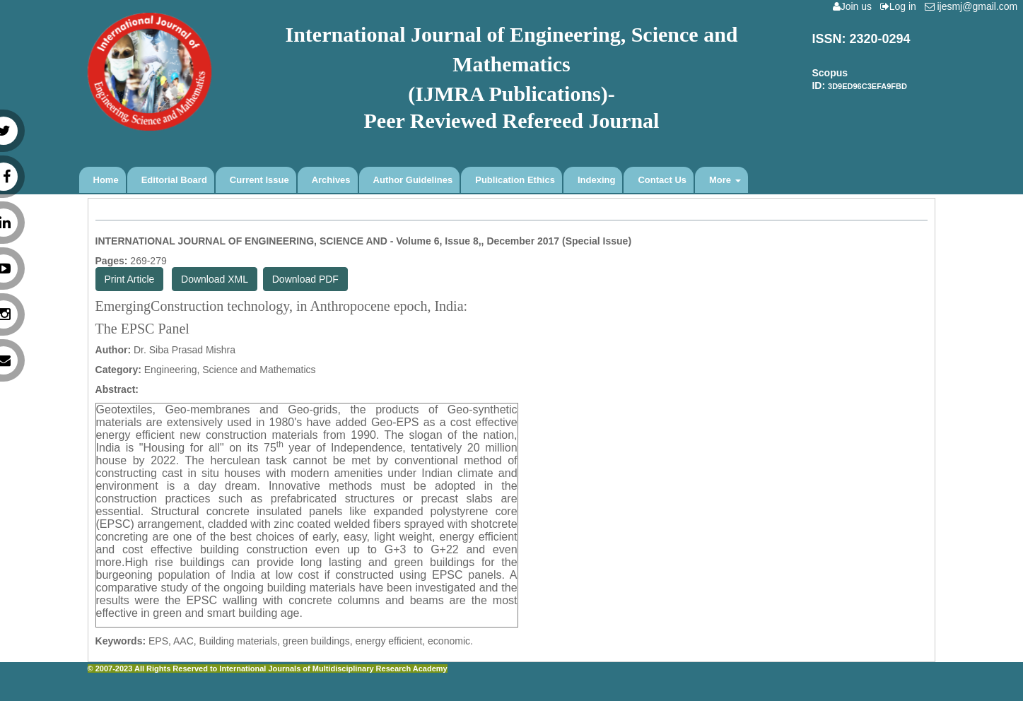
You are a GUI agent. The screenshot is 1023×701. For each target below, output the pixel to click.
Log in (901, 6)
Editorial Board (174, 180)
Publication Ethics (515, 180)
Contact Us (662, 180)
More (725, 180)
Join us (855, 6)
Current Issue (259, 180)
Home (106, 180)
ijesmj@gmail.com (974, 6)
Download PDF (305, 279)
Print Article (130, 279)
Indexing (596, 180)
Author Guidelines (413, 180)
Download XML (214, 279)
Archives (331, 180)
